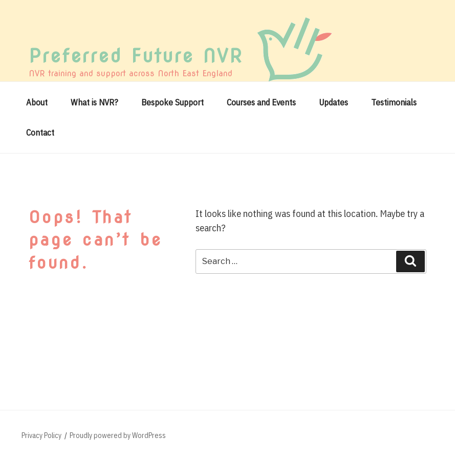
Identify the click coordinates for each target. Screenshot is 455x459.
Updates (333, 102)
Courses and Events (261, 102)
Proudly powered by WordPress (118, 435)
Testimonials (394, 102)
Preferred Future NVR (136, 56)
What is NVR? (94, 102)
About (37, 102)
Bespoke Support (172, 102)
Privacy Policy (41, 435)
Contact (40, 132)
